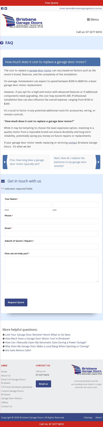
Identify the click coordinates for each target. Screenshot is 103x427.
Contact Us (6, 405)
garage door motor (40, 70)
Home (4, 370)
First (7, 209)
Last (54, 209)
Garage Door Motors (11, 397)
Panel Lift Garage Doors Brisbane (13, 380)
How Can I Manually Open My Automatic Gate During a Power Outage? (44, 341)
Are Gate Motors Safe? (17, 349)
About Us (6, 374)
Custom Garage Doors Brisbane (12, 392)
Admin (98, 417)
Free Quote (51, 2)
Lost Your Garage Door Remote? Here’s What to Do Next (36, 333)
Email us (43, 383)
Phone (9, 215)
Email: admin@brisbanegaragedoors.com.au (81, 8)
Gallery (4, 401)
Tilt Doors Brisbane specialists (16, 386)
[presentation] (25, 290)
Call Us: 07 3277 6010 (51, 424)
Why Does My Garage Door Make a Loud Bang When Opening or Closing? (46, 345)
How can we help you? (17, 253)
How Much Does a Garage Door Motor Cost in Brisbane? (36, 337)
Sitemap (88, 417)
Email (8, 228)
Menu (93, 19)
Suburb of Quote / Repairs (19, 240)
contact (72, 142)
